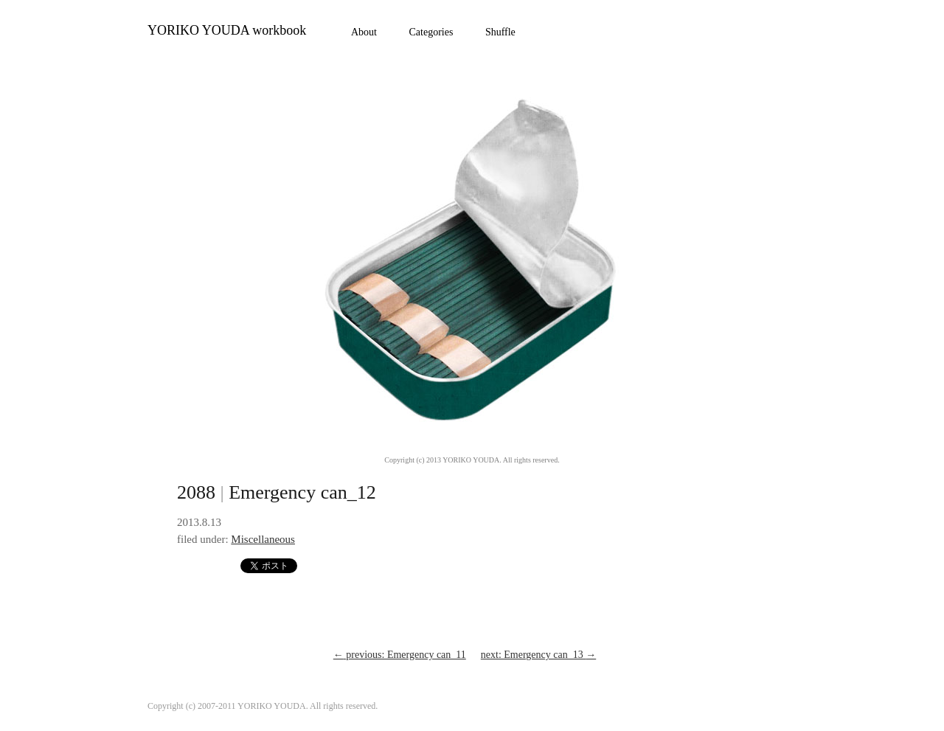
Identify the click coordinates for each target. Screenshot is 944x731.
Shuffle (500, 32)
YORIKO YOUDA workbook (227, 30)
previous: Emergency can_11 (399, 654)
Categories (431, 32)
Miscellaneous (263, 539)
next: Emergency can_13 (538, 654)
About (364, 32)
